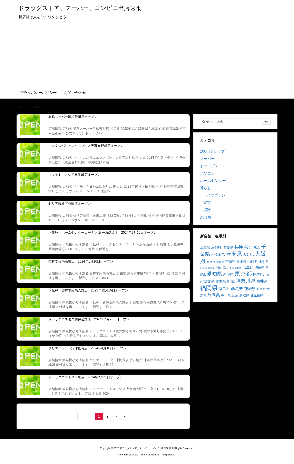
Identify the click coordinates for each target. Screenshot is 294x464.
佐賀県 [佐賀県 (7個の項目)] (227, 247)
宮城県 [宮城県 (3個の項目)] (220, 262)
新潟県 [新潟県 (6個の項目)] (228, 274)
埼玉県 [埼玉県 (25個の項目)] (234, 254)
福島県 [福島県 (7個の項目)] (224, 289)
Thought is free (167, 454)
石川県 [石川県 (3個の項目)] (231, 281)
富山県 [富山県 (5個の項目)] (241, 262)
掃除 (207, 210)
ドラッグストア (213, 166)
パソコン (207, 173)
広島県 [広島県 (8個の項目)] (248, 267)
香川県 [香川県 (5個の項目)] (226, 295)
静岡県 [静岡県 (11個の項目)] (214, 295)
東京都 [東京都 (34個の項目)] (243, 273)
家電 (207, 203)
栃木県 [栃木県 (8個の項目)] (258, 274)
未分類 (205, 217)
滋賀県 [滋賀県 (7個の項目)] (208, 281)
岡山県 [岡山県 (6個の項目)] (221, 267)
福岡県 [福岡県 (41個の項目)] (209, 288)
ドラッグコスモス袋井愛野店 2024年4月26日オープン (89, 319)
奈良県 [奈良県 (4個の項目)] (211, 262)
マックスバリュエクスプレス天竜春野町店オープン (86, 145)
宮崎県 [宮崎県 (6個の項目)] (230, 262)
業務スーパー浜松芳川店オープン (72, 117)
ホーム (26, 107)
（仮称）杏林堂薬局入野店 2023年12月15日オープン (88, 290)
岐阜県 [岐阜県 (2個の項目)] (211, 268)
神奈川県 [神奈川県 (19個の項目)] (245, 281)
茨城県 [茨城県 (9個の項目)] (250, 289)
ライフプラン (214, 195)
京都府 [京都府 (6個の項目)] (216, 247)
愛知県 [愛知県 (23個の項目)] (214, 274)
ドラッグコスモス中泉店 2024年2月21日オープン (85, 377)
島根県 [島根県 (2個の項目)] (238, 268)
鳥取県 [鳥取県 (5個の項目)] (244, 295)
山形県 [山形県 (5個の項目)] (264, 262)
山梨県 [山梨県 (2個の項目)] (203, 268)
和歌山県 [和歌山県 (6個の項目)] (218, 254)
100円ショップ (212, 151)
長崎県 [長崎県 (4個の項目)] (261, 289)
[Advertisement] (147, 56)
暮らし (205, 188)
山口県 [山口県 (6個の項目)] (252, 262)
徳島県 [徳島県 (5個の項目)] (259, 267)
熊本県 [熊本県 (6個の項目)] (220, 281)
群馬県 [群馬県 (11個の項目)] (237, 288)
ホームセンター (213, 181)
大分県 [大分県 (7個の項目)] (248, 254)
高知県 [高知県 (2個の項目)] (235, 296)
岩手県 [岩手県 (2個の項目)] (230, 268)
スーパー (207, 159)
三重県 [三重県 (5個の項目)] (205, 247)
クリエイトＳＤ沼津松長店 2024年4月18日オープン (87, 348)
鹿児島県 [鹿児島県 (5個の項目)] (256, 295)
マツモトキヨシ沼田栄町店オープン (74, 174)
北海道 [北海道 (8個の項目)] (254, 247)
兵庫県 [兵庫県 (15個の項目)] (241, 247)
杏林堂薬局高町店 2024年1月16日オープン (80, 261)
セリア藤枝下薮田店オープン (69, 203)
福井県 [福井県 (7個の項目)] (261, 281)
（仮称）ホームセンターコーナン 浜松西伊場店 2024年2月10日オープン (102, 232)
